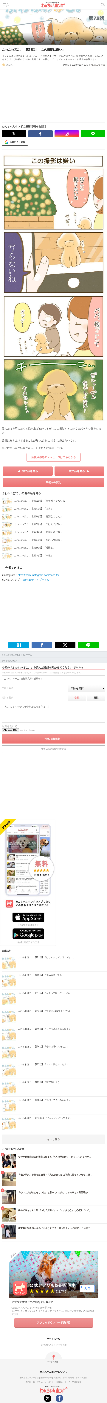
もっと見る (53, 1139)
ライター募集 (81, 1378)
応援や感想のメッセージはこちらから (53, 457)
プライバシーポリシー (46, 1382)
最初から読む (53, 482)
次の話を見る (77, 471)
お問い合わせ (68, 1378)
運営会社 (61, 1382)
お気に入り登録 (97, 65)
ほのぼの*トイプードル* (36, 579)
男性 (96, 697)
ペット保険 (61, 1345)
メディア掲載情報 (73, 1382)
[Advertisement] (55, 93)
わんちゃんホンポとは (29, 1378)
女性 (77, 697)
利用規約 (57, 1378)
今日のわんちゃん (48, 1345)
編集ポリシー (46, 1378)
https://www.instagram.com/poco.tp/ (38, 575)
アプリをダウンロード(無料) (53, 1322)
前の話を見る (30, 471)
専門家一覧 (30, 1382)
